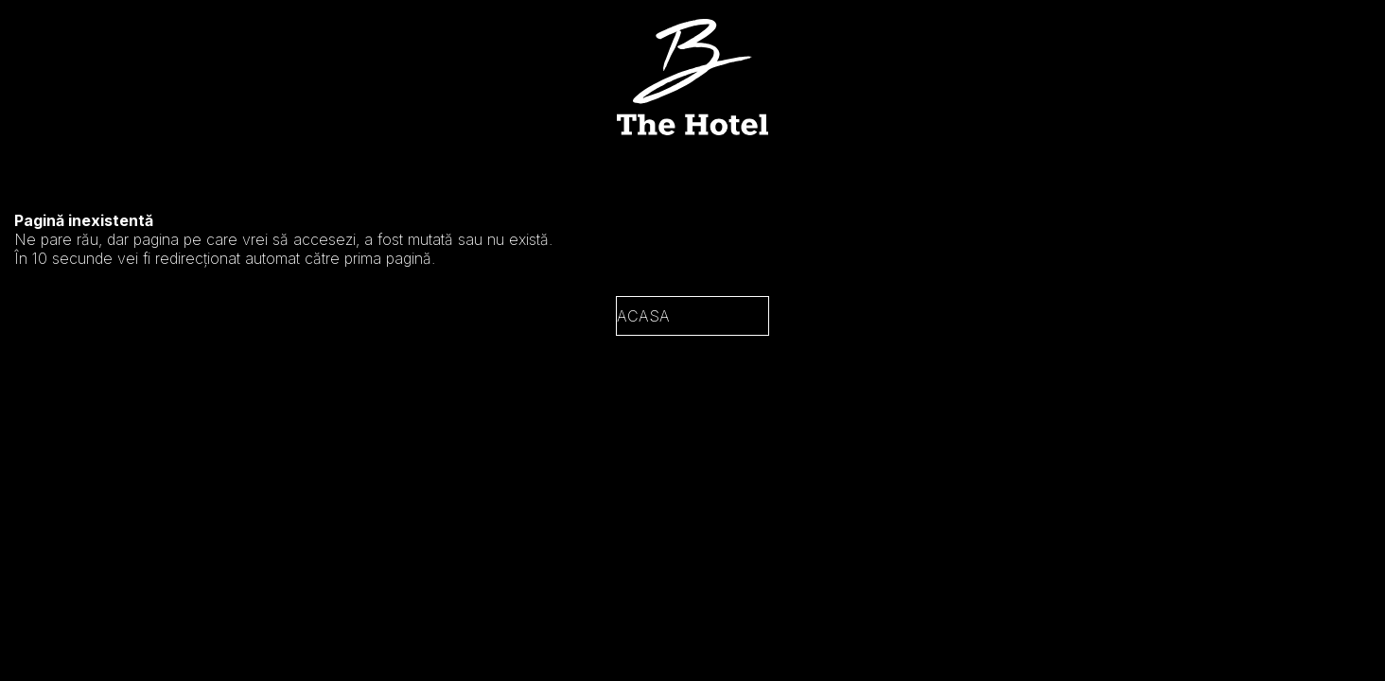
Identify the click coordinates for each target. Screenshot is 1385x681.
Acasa (643, 315)
